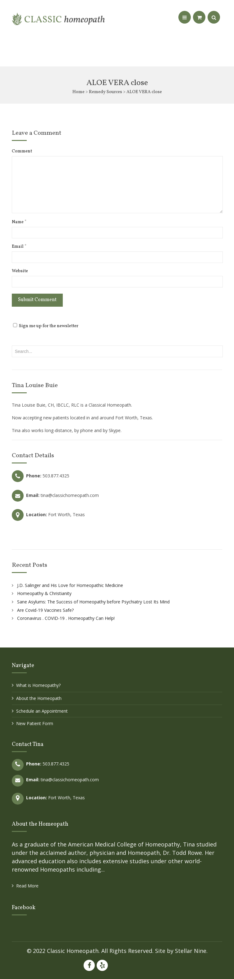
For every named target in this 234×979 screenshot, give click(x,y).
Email (19, 247)
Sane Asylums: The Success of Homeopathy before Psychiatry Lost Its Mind (93, 602)
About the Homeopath (39, 698)
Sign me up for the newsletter (45, 326)
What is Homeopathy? (38, 685)
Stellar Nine (190, 950)
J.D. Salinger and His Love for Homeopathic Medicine (70, 585)
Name (19, 222)
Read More (27, 886)
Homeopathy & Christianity (44, 593)
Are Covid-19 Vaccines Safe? (45, 610)
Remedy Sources (105, 92)
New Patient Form (34, 723)
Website (20, 271)
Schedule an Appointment (42, 711)
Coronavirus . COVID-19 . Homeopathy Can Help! (66, 618)
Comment (22, 151)
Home (78, 92)
